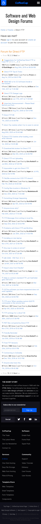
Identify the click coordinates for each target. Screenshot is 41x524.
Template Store (8, 482)
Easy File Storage (8, 467)
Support (25, 459)
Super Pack (26, 444)
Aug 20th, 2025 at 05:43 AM (12, 132)
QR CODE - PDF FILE (11, 258)
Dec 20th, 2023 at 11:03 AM (14, 194)
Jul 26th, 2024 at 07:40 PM (12, 164)
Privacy (5, 514)
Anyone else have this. (12, 363)
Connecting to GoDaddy (13, 353)
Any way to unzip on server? (14, 248)
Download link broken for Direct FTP (17, 148)
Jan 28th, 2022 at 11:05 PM (23, 234)
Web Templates (8, 486)
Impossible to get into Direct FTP (16, 168)
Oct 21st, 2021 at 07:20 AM (12, 253)
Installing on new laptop (13, 238)
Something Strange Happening (15, 198)
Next (15, 55)
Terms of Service (22, 520)
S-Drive (5, 459)
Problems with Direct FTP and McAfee (18, 228)
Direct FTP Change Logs (13, 93)
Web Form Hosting (9, 471)
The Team (6, 435)
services (30, 391)
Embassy (25, 467)
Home (3, 30)
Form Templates (8, 495)
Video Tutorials (27, 463)
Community (26, 454)
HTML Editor (6, 388)
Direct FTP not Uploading (13, 158)
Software (25, 431)
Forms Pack (26, 439)
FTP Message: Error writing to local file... (19, 218)
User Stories (26, 475)
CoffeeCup (6, 431)
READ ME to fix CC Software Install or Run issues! (17, 82)
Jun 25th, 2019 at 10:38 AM (12, 338)
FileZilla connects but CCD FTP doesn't (18, 178)
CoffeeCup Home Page (19, 506)
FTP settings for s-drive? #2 (14, 313)
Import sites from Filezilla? (14, 268)
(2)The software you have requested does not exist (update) (20, 290)
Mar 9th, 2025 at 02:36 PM (22, 154)
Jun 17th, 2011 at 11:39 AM (23, 99)
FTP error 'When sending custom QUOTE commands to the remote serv (18, 302)
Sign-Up (29, 410)
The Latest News (8, 439)
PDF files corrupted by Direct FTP (16, 323)
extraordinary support (23, 396)
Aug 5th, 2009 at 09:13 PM (23, 111)
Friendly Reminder (10, 333)
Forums (10, 30)
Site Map (12, 514)
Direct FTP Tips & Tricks (13, 72)
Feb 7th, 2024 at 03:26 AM (12, 184)
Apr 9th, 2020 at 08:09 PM (14, 308)
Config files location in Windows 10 (17, 188)
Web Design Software (8, 510)
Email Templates (8, 491)
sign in (9, 40)
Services (5, 454)
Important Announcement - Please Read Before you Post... (18, 104)
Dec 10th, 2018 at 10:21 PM (14, 358)
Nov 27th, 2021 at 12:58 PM (12, 244)
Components (7, 499)
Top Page (6, 506)
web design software (15, 391)
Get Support (22, 510)
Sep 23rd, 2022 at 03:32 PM (14, 224)
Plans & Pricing (7, 475)
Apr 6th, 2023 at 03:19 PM (22, 204)
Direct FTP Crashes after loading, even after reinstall (17, 137)
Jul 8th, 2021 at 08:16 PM (13, 263)
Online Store (33, 506)
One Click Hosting (8, 463)
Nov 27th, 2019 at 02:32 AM (12, 328)
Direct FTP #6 (9, 115)
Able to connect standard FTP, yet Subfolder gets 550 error (20, 279)
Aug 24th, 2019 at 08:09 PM (25, 67)
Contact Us (6, 448)
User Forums (26, 471)
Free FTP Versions (11, 343)
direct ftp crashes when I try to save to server (21, 125)
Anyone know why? (11, 208)
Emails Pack (26, 435)
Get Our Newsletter (9, 444)
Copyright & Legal (33, 510)
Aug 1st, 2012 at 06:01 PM (11, 77)
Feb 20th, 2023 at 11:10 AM (12, 214)
